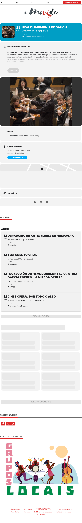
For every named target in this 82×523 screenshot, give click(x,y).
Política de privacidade (43, 512)
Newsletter (15, 512)
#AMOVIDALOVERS (43, 509)
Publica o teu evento (63, 509)
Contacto (28, 509)
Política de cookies (63, 512)
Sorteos (27, 512)
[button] (48, 2)
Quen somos (15, 509)
